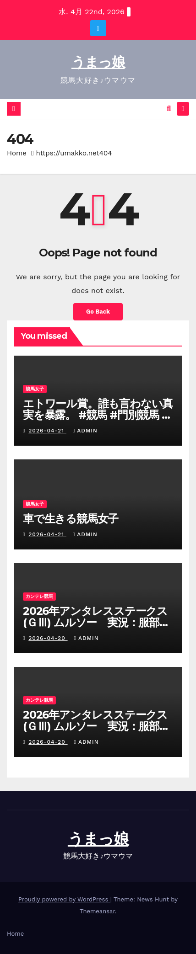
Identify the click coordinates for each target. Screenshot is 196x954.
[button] (169, 108)
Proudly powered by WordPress (64, 899)
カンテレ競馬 (39, 596)
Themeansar (97, 911)
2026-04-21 (47, 430)
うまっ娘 (98, 61)
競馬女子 (35, 388)
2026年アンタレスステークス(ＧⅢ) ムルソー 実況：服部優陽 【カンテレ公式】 (96, 622)
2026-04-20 (47, 638)
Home (17, 153)
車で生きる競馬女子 (70, 518)
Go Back (98, 311)
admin (85, 430)
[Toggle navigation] (183, 109)
